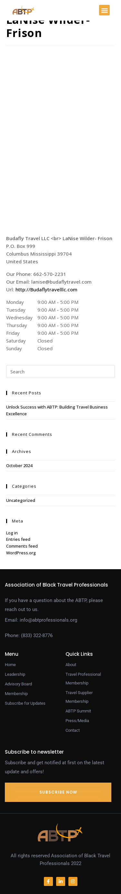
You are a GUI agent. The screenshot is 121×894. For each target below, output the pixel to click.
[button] (104, 10)
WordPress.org (21, 553)
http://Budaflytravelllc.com (46, 289)
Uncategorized (20, 500)
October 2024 (19, 465)
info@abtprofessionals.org (48, 620)
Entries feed (18, 539)
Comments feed (22, 546)
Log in (12, 533)
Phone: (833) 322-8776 (29, 635)
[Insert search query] (60, 371)
